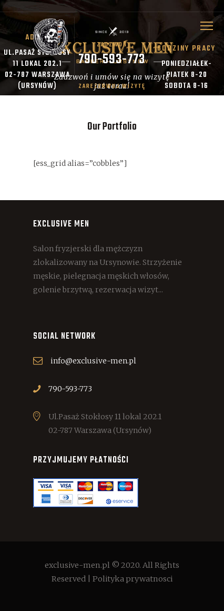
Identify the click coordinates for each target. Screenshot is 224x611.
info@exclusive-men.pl (93, 361)
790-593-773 (70, 388)
